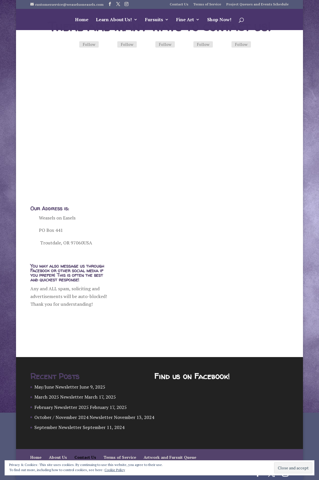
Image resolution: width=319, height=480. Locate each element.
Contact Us (179, 4)
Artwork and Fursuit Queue (170, 457)
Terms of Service (207, 4)
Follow (89, 44)
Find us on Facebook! (191, 376)
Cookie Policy (114, 470)
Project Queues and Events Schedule (257, 4)
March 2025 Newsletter (58, 397)
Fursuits (154, 20)
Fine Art (185, 20)
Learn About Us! (114, 20)
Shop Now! (219, 20)
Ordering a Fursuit (205, 148)
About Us (58, 457)
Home (81, 20)
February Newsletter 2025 (61, 407)
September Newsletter (58, 427)
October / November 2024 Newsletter (73, 417)
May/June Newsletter (56, 387)
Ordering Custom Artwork (82, 155)
